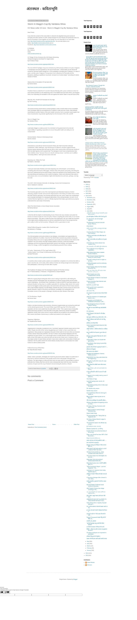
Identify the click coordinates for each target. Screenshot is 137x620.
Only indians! (90, 226)
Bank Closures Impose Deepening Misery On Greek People (95, 256)
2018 (87, 189)
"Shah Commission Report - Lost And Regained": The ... (96, 467)
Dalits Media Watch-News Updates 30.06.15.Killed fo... (95, 253)
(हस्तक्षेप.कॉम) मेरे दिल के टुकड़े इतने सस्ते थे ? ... (97, 347)
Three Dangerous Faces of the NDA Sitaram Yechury (96, 304)
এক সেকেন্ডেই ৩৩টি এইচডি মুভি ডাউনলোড (97, 246)
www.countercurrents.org (34, 53)
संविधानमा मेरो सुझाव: (91, 349)
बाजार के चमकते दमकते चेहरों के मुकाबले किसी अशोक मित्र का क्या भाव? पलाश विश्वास (100, 47)
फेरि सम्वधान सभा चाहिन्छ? (92, 351)
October (89, 202)
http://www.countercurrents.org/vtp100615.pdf (40, 275)
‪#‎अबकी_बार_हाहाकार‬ (91, 521)
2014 (87, 553)
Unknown (89, 565)
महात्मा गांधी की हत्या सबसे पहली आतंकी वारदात (97, 538)
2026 (87, 184)
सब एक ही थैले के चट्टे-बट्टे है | (93, 442)
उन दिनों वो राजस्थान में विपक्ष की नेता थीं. (95, 526)
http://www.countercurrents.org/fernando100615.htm (42, 257)
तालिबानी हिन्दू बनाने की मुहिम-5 (93, 536)
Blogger (75, 579)
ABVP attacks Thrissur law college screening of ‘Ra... (95, 489)
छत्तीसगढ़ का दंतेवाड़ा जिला (92, 323)
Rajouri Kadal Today (92, 413)
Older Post (76, 424)
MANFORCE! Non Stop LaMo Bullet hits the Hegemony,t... (97, 358)
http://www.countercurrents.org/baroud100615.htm (41, 211)
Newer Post (31, 424)
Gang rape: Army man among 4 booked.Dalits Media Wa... (95, 460)
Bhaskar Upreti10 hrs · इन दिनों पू (95, 428)
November (90, 199)
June (88, 211)
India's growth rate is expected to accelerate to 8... (95, 288)
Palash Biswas (91, 562)
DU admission (90, 311)
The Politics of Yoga (92, 379)
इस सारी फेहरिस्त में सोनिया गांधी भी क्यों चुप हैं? (97, 216)
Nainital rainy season (92, 390)
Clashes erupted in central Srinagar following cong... (96, 410)
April (88, 543)
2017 (87, 191)
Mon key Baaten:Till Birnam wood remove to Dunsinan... (95, 485)
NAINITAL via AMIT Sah (93, 285)
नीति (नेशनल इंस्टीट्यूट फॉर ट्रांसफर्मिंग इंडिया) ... (97, 400)
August (89, 206)
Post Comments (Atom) (41, 427)
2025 (87, 186)
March (88, 546)
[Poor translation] (7, 592)
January (89, 550)
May (88, 541)
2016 (87, 193)
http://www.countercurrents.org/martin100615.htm (41, 87)
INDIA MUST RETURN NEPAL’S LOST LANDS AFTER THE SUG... (96, 449)
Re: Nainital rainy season (93, 388)
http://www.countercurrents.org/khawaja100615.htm (42, 232)
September (90, 204)
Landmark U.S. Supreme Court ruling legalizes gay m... (96, 471)
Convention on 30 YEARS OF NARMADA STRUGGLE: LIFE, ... (96, 301)
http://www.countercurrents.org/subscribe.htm (42, 41)
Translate (94, 177)
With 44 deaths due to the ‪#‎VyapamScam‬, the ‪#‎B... (94, 274)
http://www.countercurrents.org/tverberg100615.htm (42, 105)
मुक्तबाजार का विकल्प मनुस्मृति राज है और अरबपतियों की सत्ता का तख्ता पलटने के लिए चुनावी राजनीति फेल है (96, 108)
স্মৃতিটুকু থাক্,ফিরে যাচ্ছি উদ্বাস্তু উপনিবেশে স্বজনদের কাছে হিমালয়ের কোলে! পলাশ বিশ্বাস (95, 143)
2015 (87, 195)
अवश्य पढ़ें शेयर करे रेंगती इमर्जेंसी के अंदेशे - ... (96, 440)
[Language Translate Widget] (93, 175)
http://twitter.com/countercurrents (40, 43)
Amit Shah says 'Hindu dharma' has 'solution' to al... (96, 243)
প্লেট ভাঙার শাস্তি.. (91, 290)
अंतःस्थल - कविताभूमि (42, 9)
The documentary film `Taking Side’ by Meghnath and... (96, 416)
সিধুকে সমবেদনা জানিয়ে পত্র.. (93, 438)
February (89, 548)
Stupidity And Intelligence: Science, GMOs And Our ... (95, 354)
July (88, 209)
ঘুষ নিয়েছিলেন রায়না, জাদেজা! (94, 426)
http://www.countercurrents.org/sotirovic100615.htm (42, 188)
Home (53, 424)
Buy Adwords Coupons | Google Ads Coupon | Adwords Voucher (95, 86)
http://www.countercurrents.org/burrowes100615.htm (42, 165)
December (90, 197)
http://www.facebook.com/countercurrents (45, 44)
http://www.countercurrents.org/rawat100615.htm (41, 325)
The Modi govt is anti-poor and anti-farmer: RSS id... (96, 223)
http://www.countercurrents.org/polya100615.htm (41, 64)
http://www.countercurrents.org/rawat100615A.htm (41, 353)
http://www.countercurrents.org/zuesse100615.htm (41, 142)
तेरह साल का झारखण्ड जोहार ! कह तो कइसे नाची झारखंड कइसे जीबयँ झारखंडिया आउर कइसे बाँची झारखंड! (100, 74)
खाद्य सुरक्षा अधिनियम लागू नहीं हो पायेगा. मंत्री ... (97, 317)
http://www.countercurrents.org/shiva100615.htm (41, 124)
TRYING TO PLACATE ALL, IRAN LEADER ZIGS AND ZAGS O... (95, 452)
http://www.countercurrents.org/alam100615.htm (41, 302)
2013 (87, 555)
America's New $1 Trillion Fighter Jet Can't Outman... (96, 232)
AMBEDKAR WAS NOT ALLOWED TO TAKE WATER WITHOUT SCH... (96, 500)
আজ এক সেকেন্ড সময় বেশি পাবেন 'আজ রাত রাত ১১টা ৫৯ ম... (96, 271)
